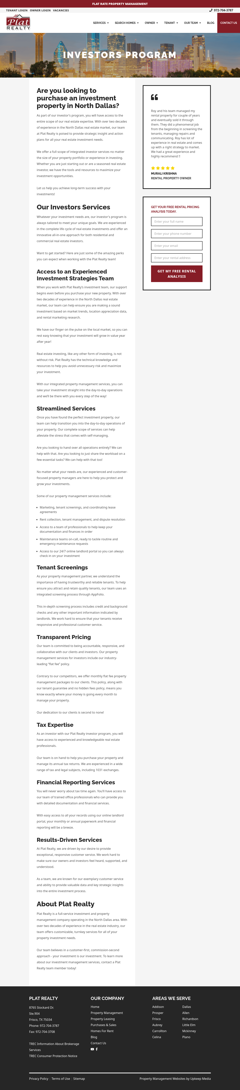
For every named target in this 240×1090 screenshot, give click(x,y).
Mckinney (189, 1031)
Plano (186, 1037)
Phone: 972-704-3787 (44, 1026)
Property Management (107, 1013)
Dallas (186, 1007)
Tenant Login (17, 10)
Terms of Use (60, 1079)
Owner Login (40, 10)
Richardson (190, 1019)
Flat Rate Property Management (120, 4)
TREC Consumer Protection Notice (53, 1056)
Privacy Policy (38, 1079)
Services (101, 22)
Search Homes (127, 22)
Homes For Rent (102, 1031)
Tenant (171, 22)
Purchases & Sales (103, 1025)
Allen (185, 1013)
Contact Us (228, 22)
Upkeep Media (200, 1079)
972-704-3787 (221, 10)
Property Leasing (103, 1019)
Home (95, 1007)
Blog (210, 22)
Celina (156, 1037)
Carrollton (159, 1031)
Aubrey (157, 1025)
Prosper (158, 1013)
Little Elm (188, 1025)
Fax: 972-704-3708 (42, 1032)
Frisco (156, 1019)
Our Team (192, 22)
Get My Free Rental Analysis (176, 274)
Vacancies (61, 10)
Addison (158, 1007)
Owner (151, 22)
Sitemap (79, 1079)
